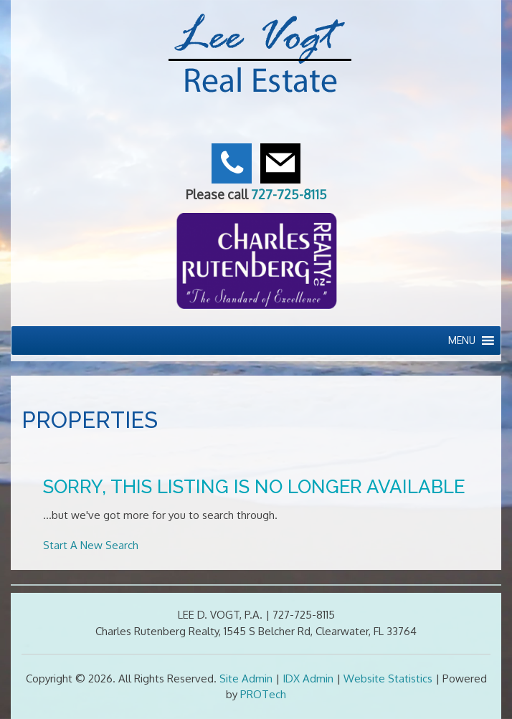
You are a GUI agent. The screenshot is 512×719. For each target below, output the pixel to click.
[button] (461, 340)
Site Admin (245, 678)
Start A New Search (90, 545)
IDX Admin (308, 678)
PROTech (263, 694)
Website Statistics (387, 678)
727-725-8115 (289, 194)
